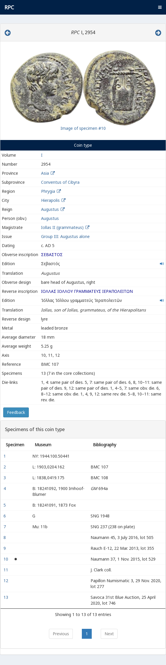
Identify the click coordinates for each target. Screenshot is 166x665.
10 (6, 559)
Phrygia (48, 191)
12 (6, 580)
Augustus (50, 209)
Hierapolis (50, 200)
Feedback (16, 412)
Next (109, 633)
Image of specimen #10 (83, 128)
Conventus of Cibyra (60, 182)
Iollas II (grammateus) (63, 227)
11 (6, 570)
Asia (45, 173)
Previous (61, 633)
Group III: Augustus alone (65, 236)
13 (6, 597)
